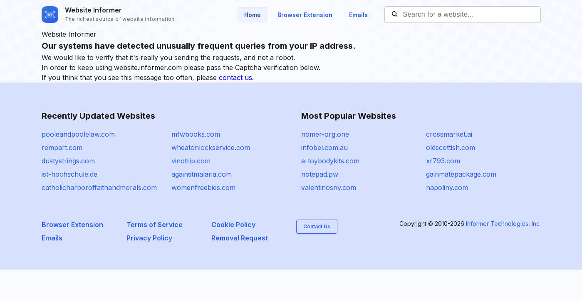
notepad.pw (319, 174)
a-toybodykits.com (330, 161)
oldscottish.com (450, 147)
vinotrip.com (191, 161)
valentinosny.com (328, 187)
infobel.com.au (324, 147)
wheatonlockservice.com (210, 147)
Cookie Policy (233, 224)
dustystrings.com (68, 161)
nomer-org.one (325, 134)
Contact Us (316, 226)
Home (252, 14)
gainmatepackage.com (461, 174)
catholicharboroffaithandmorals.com (99, 187)
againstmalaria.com (201, 174)
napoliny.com (447, 187)
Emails (358, 14)
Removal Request (239, 238)
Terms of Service (154, 224)
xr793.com (443, 161)
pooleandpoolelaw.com (78, 134)
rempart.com (62, 147)
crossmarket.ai (449, 134)
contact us (235, 77)
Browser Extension (304, 14)
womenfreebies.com (203, 187)
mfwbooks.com (195, 134)
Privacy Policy (149, 238)
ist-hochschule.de (69, 174)
